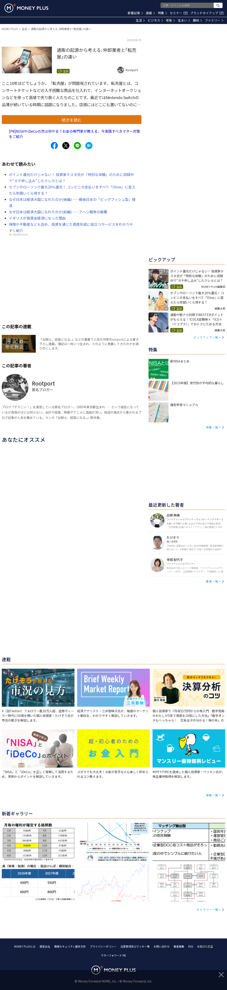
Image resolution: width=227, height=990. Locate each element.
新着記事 (135, 13)
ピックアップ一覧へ (207, 337)
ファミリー (214, 20)
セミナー (179, 13)
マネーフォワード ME (113, 955)
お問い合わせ (162, 946)
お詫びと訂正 (205, 946)
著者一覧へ (213, 581)
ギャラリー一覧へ (209, 909)
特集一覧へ (213, 427)
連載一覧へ (213, 795)
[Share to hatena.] (88, 145)
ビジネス (155, 20)
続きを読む (72, 120)
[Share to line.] (77, 145)
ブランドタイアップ (206, 13)
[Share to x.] (65, 145)
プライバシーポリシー (103, 946)
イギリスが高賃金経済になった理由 (37, 218)
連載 (150, 13)
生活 (140, 20)
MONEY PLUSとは (24, 946)
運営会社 (44, 946)
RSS (190, 946)
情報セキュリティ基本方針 (70, 946)
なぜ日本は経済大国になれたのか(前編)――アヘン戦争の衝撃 (58, 211)
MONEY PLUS (10, 29)
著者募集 (179, 946)
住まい (184, 20)
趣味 (197, 20)
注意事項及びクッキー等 (135, 946)
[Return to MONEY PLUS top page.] (26, 8)
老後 (170, 20)
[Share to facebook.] (54, 145)
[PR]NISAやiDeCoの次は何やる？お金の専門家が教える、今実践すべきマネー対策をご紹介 (74, 133)
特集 (162, 13)
